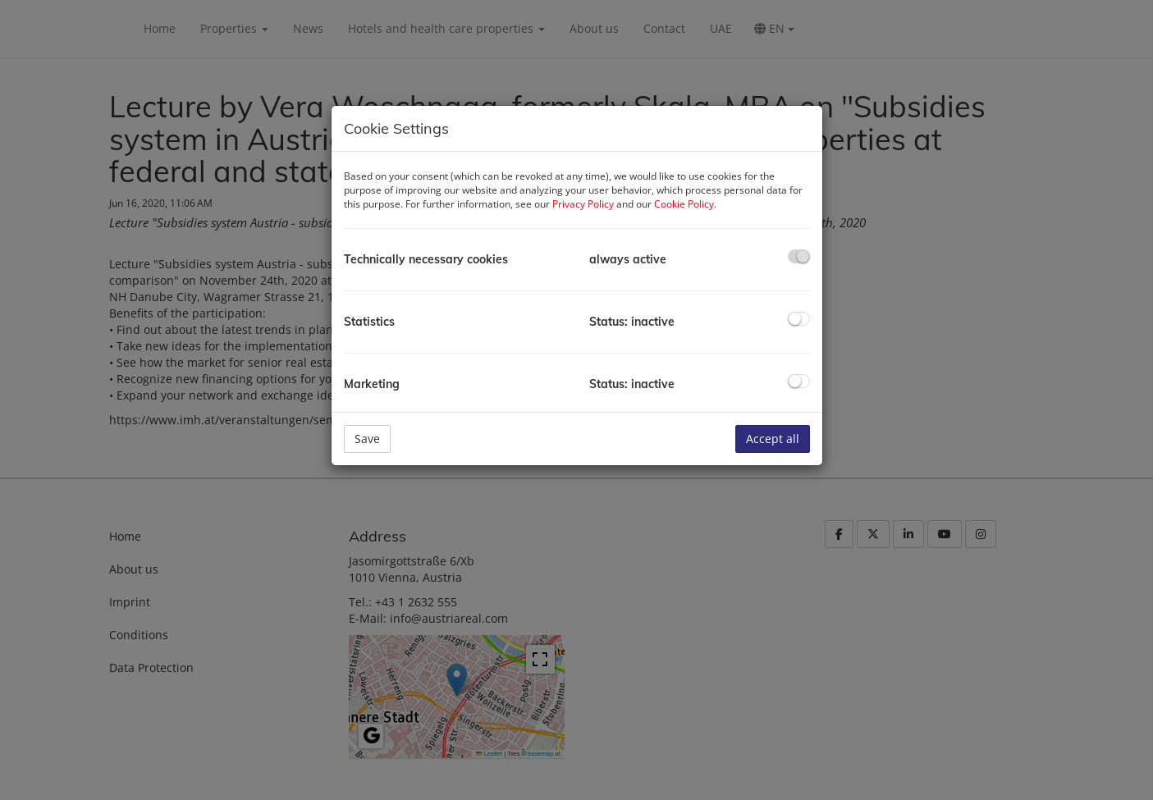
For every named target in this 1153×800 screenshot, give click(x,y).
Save (367, 438)
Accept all (772, 438)
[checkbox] (799, 256)
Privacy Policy (583, 204)
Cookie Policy (684, 204)
